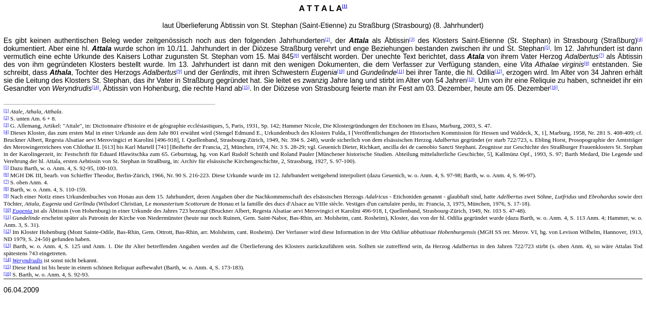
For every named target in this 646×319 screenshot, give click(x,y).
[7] (601, 55)
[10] (341, 71)
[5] (547, 47)
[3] (412, 39)
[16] (554, 87)
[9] (179, 71)
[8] (586, 63)
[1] (344, 6)
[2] (327, 39)
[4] (639, 39)
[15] (245, 87)
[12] (498, 71)
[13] (471, 79)
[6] (296, 55)
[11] (400, 71)
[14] (95, 87)
